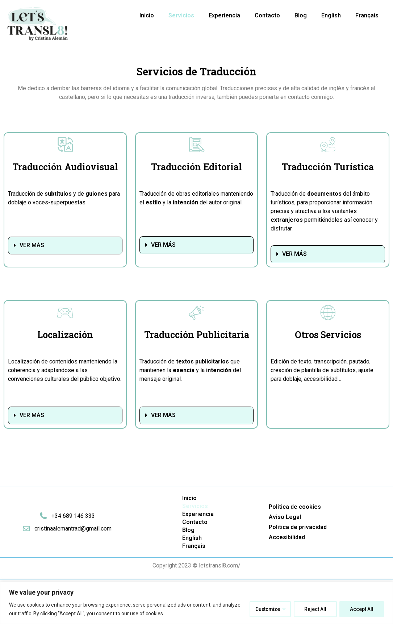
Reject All (315, 609)
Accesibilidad (287, 537)
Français (367, 15)
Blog (300, 15)
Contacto (267, 15)
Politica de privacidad (298, 527)
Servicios (181, 15)
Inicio (146, 15)
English (331, 15)
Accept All (361, 609)
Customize (267, 609)
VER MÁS (32, 245)
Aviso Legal (285, 516)
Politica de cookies (295, 506)
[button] (65, 245)
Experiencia (224, 15)
